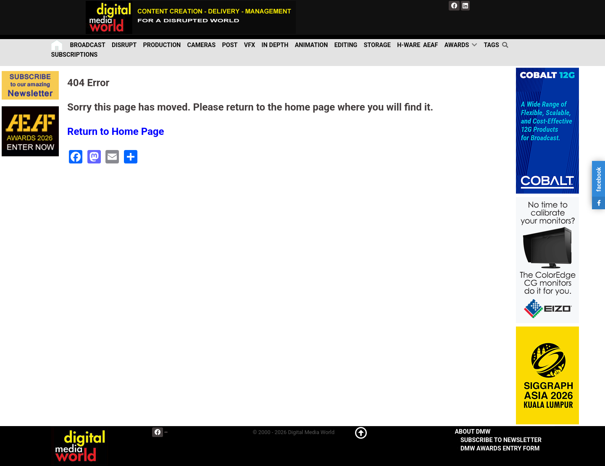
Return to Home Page (115, 131)
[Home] (57, 45)
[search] (506, 45)
